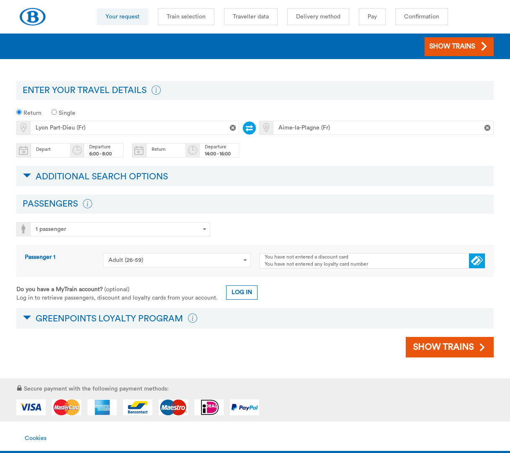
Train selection (186, 17)
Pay (372, 17)
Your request (122, 17)
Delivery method (318, 17)
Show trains (443, 347)
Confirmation (421, 17)
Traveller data (251, 17)
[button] (156, 90)
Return (28, 112)
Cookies (35, 438)
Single (63, 112)
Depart (43, 149)
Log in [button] (242, 292)
